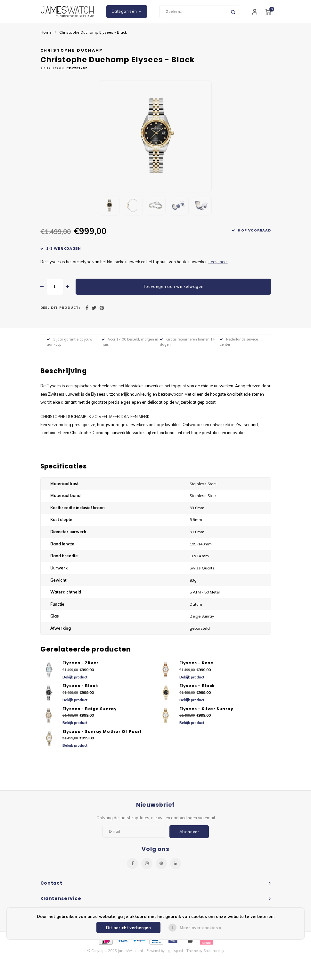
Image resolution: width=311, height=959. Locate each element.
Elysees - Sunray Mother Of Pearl (102, 733)
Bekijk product (74, 679)
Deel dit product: (60, 310)
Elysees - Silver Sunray (206, 711)
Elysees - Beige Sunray (89, 711)
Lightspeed (174, 953)
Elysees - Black (80, 688)
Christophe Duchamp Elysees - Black (93, 34)
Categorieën (126, 12)
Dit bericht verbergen (128, 927)
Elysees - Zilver (80, 665)
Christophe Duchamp (71, 52)
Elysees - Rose (196, 665)
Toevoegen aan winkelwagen (173, 289)
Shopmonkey (213, 953)
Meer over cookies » (200, 927)
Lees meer (218, 263)
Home (46, 34)
